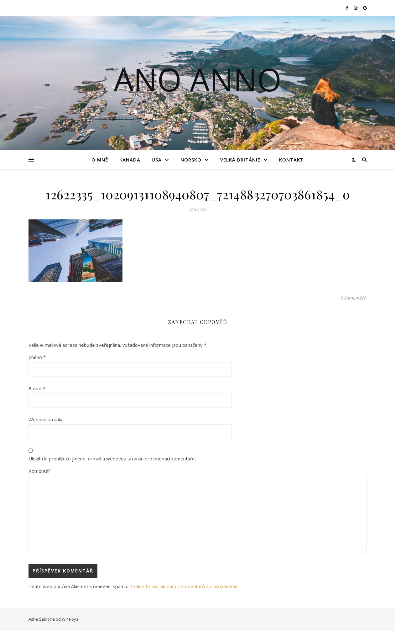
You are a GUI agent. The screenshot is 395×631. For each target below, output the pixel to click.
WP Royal (71, 619)
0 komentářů (353, 298)
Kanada (129, 159)
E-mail (37, 388)
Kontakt (291, 159)
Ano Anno (198, 79)
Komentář (39, 471)
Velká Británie (240, 159)
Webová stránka (46, 419)
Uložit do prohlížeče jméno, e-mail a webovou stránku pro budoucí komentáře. (112, 458)
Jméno (37, 357)
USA (157, 159)
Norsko (190, 159)
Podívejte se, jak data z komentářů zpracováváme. (184, 586)
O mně (99, 159)
